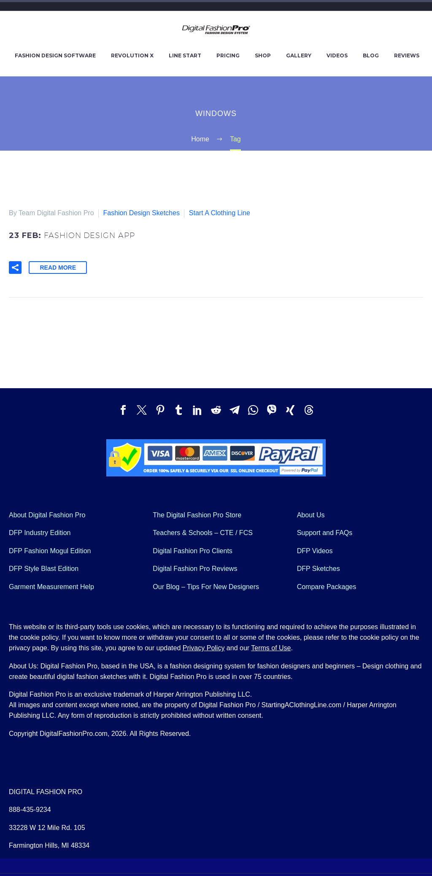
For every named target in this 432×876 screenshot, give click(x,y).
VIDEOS (337, 55)
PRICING (228, 55)
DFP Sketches (318, 567)
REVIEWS (406, 55)
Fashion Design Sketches (141, 212)
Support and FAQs (325, 531)
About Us (311, 513)
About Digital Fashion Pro (47, 513)
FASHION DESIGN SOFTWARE (55, 55)
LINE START (185, 55)
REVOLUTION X (132, 55)
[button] (15, 266)
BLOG (371, 55)
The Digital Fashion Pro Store (197, 513)
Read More (58, 266)
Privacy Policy (204, 646)
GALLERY (298, 55)
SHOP (263, 55)
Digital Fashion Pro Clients (192, 549)
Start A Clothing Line (219, 212)
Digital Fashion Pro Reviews (195, 567)
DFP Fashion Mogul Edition (50, 549)
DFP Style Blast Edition (43, 567)
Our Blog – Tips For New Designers (206, 585)
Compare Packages (326, 585)
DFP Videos (315, 549)
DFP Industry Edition (39, 531)
